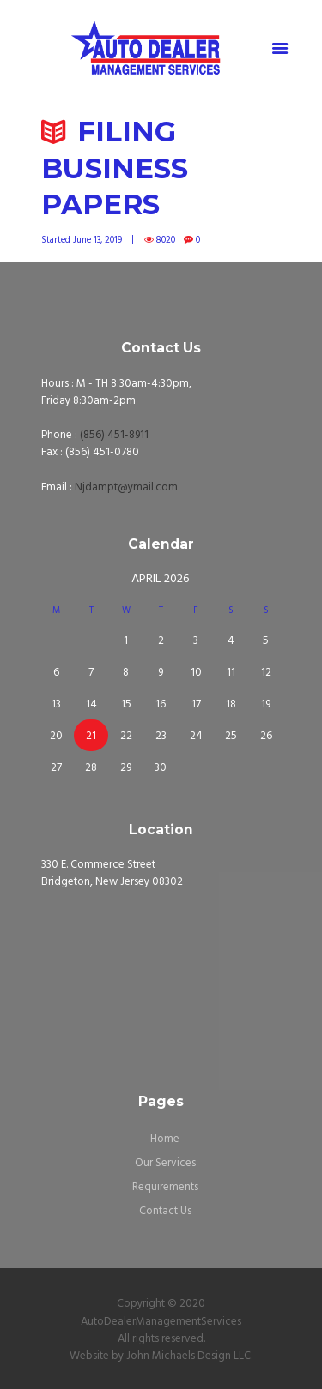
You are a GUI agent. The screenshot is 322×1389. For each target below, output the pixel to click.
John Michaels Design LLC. (189, 1356)
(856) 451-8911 (114, 435)
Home (164, 1139)
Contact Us (165, 1211)
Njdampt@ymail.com (126, 487)
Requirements (165, 1187)
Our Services (165, 1163)
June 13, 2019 (97, 240)
